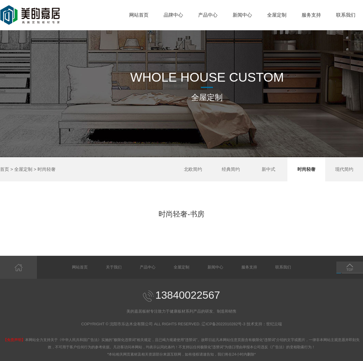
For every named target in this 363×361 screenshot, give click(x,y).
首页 (4, 169)
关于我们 (114, 267)
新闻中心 (242, 15)
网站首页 (139, 15)
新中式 (268, 169)
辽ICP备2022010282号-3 (223, 324)
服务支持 (311, 15)
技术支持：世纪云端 (264, 324)
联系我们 (345, 15)
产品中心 (207, 15)
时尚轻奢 (47, 169)
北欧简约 (193, 169)
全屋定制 (276, 15)
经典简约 (231, 169)
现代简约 (344, 169)
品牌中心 (173, 15)
